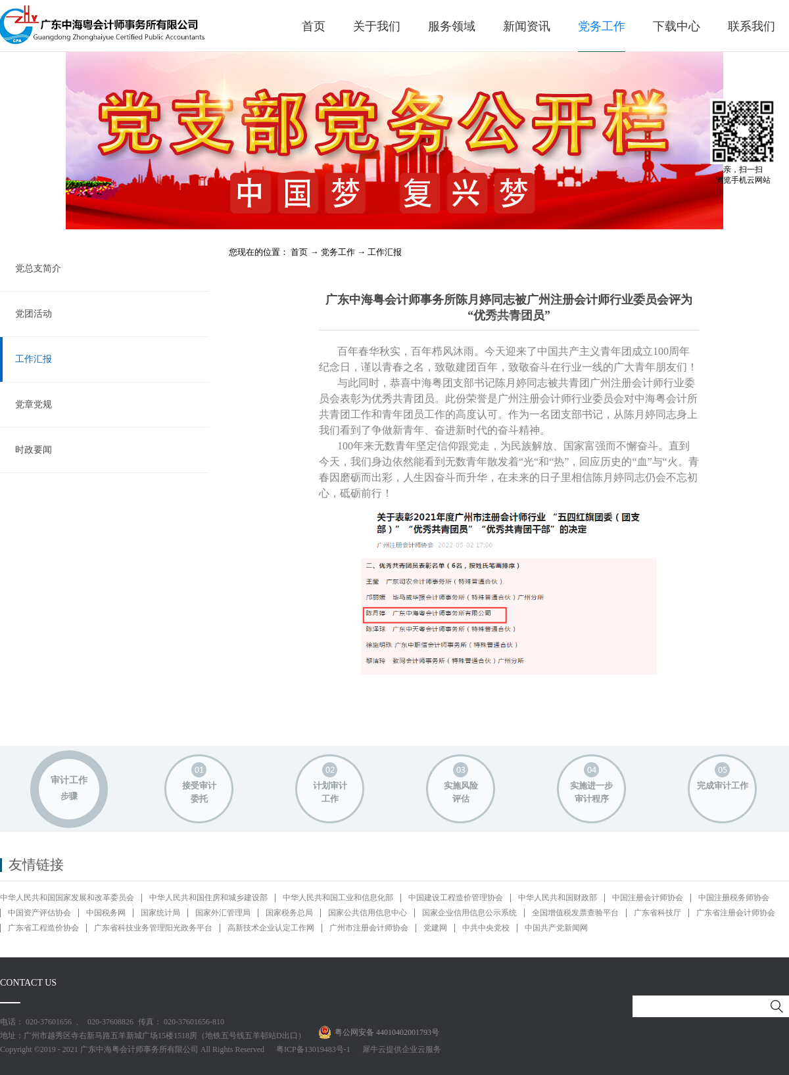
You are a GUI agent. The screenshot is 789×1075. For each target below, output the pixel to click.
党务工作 (338, 252)
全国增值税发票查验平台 (575, 912)
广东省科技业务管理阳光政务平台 (153, 927)
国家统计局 (160, 912)
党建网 (435, 927)
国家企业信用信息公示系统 (469, 912)
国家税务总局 (289, 912)
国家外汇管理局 (223, 912)
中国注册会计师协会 (647, 897)
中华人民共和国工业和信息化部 (338, 897)
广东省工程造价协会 (43, 927)
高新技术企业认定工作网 (270, 927)
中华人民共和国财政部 (557, 897)
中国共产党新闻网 (556, 927)
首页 (313, 26)
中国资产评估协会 (39, 912)
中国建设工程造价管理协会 (455, 897)
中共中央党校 (486, 927)
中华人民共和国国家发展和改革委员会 (67, 897)
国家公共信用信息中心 (367, 912)
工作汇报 (385, 252)
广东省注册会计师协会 (735, 912)
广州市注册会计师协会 (368, 927)
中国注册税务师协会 (733, 897)
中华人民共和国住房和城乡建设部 (208, 897)
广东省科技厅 (657, 912)
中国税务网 (106, 912)
